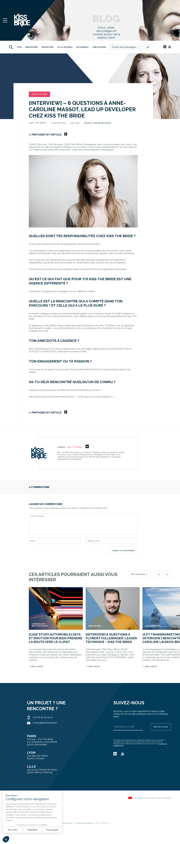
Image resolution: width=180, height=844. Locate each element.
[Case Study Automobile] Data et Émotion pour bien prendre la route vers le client (55, 638)
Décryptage (47, 47)
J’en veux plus (139, 574)
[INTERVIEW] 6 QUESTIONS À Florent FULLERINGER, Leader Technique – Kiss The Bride (111, 638)
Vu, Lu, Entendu (65, 47)
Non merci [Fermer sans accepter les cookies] (12, 830)
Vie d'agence (82, 47)
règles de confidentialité (64, 823)
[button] (6, 839)
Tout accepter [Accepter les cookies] (52, 830)
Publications (99, 47)
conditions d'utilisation (85, 823)
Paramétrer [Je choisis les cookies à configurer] (32, 830)
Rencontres (31, 47)
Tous (19, 47)
